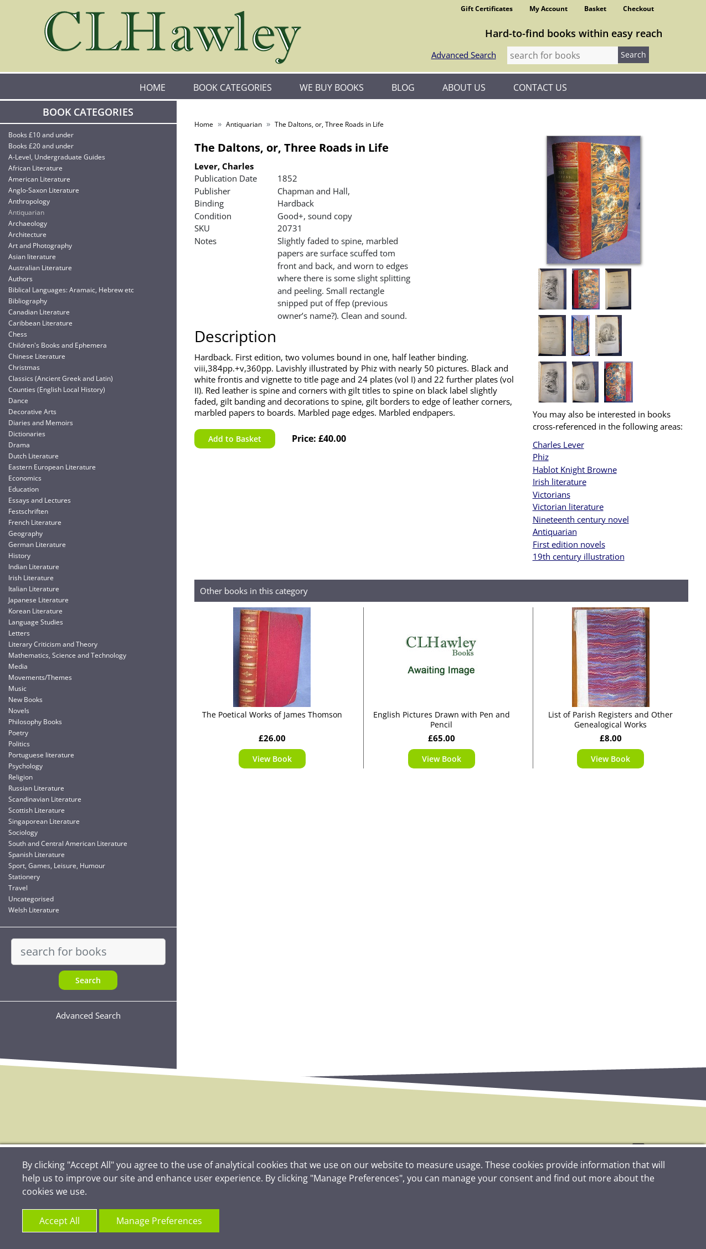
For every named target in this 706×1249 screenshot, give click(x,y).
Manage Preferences (159, 1221)
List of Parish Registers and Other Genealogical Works (610, 720)
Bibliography (27, 301)
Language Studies (35, 622)
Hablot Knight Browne (575, 469)
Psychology (25, 766)
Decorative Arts (32, 411)
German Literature (37, 544)
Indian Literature (33, 566)
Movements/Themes (40, 677)
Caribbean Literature (40, 323)
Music (17, 688)
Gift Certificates (487, 8)
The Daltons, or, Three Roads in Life (329, 124)
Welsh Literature (33, 910)
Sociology (23, 832)
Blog (403, 87)
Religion (20, 777)
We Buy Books (332, 87)
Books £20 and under (41, 146)
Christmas (24, 367)
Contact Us (540, 87)
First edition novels (569, 544)
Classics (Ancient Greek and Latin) (60, 378)
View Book (272, 758)
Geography (25, 533)
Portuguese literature (41, 755)
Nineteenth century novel (581, 519)
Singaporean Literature (44, 821)
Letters (19, 633)
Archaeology (27, 223)
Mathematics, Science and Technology (67, 655)
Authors (20, 278)
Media (18, 666)
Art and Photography (40, 245)
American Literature (39, 179)
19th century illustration (579, 556)
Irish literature (559, 481)
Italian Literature (33, 588)
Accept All (59, 1221)
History (19, 555)
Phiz (541, 456)
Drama (19, 445)
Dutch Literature (33, 456)
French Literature (34, 522)
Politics (19, 744)
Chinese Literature (36, 356)
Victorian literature (568, 506)
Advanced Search (463, 54)
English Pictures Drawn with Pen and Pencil (441, 720)
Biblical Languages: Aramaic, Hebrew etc (71, 290)
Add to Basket (234, 438)
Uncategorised (31, 899)
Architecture (27, 234)
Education (23, 489)
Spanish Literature (36, 854)
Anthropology (29, 201)
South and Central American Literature (67, 843)
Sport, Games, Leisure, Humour (56, 865)
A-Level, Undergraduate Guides (56, 157)
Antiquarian (26, 212)
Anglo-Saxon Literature (43, 190)
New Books (25, 699)
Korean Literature (35, 611)
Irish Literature (31, 577)
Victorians (551, 494)
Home (153, 87)
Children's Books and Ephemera (57, 345)
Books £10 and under (41, 135)
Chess (17, 334)
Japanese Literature (38, 600)
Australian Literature (40, 267)
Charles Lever (558, 444)
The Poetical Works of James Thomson (272, 715)
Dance (18, 400)
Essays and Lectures (39, 500)
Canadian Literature (39, 312)
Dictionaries (26, 433)
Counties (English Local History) (56, 389)
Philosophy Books (35, 721)
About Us (464, 87)
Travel (18, 887)
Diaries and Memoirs (40, 422)
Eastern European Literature (52, 467)
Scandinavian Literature (44, 799)
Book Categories (232, 87)
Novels (18, 710)
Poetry (18, 732)
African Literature (35, 168)
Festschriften (28, 511)
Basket (595, 8)
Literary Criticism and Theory (52, 644)
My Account (548, 8)
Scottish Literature (36, 810)
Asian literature (32, 256)
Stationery (24, 876)
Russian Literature (36, 788)
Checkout (638, 8)
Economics (25, 478)
